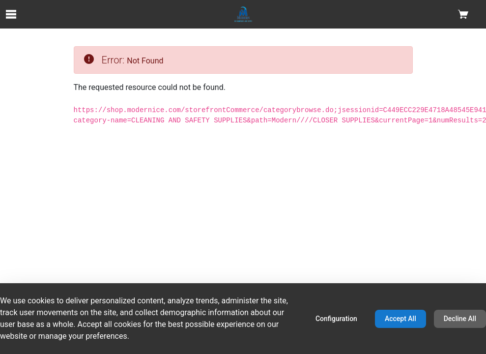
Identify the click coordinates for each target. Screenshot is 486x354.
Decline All (460, 319)
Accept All (400, 319)
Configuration (336, 319)
